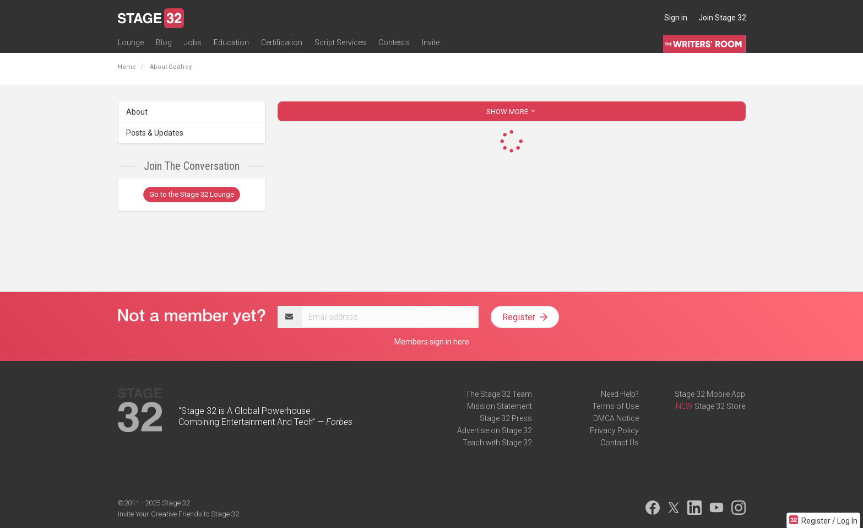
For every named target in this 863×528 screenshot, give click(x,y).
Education (231, 42)
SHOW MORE (511, 111)
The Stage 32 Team (498, 394)
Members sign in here (431, 341)
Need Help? (620, 394)
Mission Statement (499, 406)
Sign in (675, 17)
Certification (281, 42)
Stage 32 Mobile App (710, 394)
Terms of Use (615, 406)
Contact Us (619, 442)
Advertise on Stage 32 (494, 430)
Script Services (340, 42)
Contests (394, 42)
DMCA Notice (616, 418)
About (137, 111)
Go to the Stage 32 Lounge (191, 194)
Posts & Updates (154, 132)
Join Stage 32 (722, 17)
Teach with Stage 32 (497, 442)
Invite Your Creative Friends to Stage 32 (178, 514)
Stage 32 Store (719, 406)
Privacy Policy (614, 430)
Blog (164, 42)
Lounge (131, 42)
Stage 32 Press (506, 418)
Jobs (193, 42)
